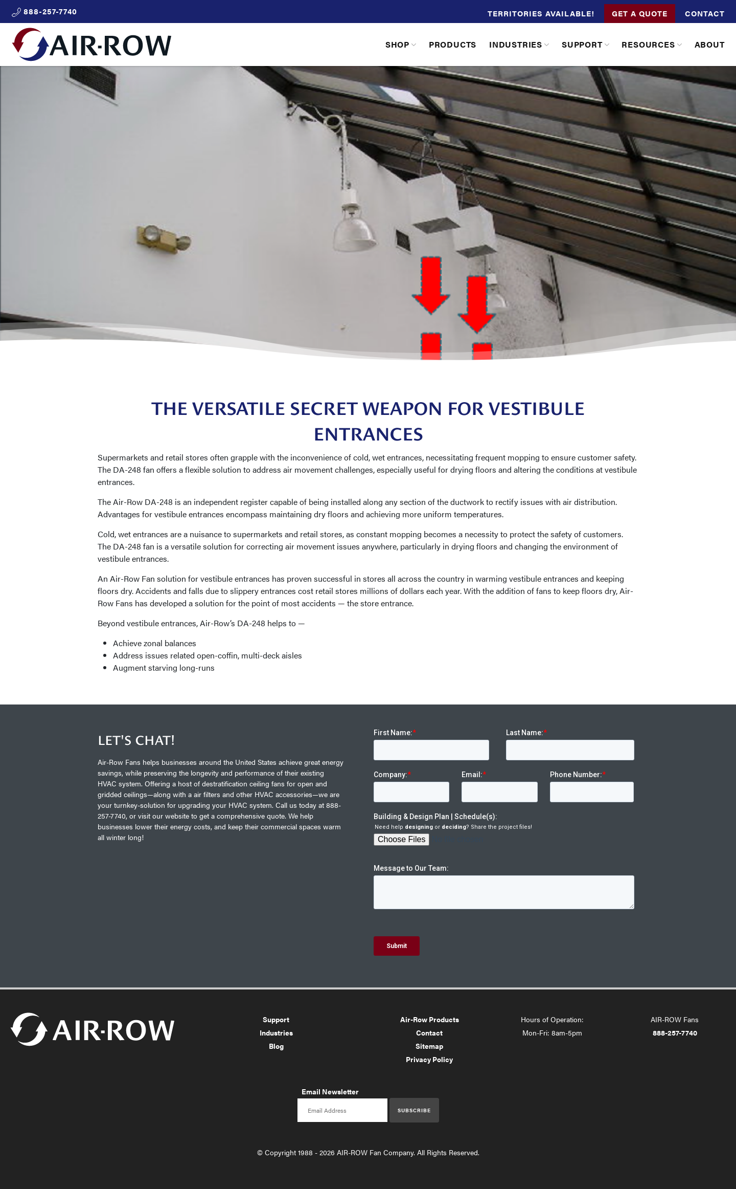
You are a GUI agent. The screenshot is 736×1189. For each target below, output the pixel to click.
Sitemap (429, 1046)
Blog (276, 1046)
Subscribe (414, 1110)
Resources (648, 44)
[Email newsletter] (342, 1110)
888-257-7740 (675, 1032)
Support (582, 44)
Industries (515, 44)
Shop (397, 44)
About (710, 44)
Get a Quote (640, 13)
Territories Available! (541, 13)
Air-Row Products (429, 1019)
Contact (705, 13)
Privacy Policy (429, 1059)
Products (452, 44)
